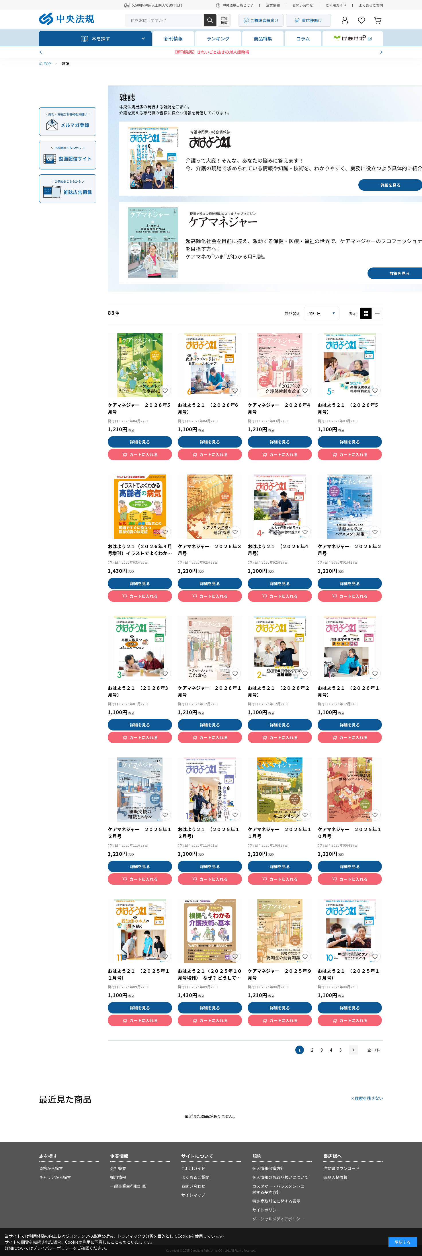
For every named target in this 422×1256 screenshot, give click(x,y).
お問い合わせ (302, 5)
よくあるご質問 (371, 5)
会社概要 (118, 1168)
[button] (41, 52)
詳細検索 (224, 20)
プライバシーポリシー (53, 1248)
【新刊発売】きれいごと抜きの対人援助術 (211, 52)
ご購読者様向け (264, 20)
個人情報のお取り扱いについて (280, 1177)
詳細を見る (140, 442)
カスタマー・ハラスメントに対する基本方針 (278, 1189)
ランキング (218, 38)
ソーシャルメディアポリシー (278, 1219)
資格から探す (51, 1168)
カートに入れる (144, 454)
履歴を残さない (369, 1098)
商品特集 (263, 38)
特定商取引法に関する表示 (276, 1201)
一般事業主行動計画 (128, 1186)
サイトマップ (193, 1195)
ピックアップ (377, 313)
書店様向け (312, 20)
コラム (303, 38)
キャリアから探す (55, 1177)
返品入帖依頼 (335, 1177)
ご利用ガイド (336, 5)
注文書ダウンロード (341, 1168)
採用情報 (118, 1177)
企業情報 (273, 5)
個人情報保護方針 (268, 1168)
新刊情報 (173, 38)
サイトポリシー (266, 1210)
